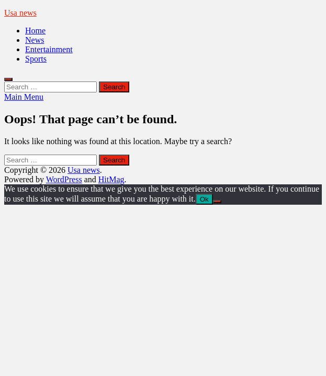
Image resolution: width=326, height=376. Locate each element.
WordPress (64, 179)
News (34, 40)
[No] (217, 201)
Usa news (20, 12)
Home (35, 30)
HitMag (111, 179)
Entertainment (49, 49)
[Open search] (8, 79)
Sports (36, 58)
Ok (204, 199)
